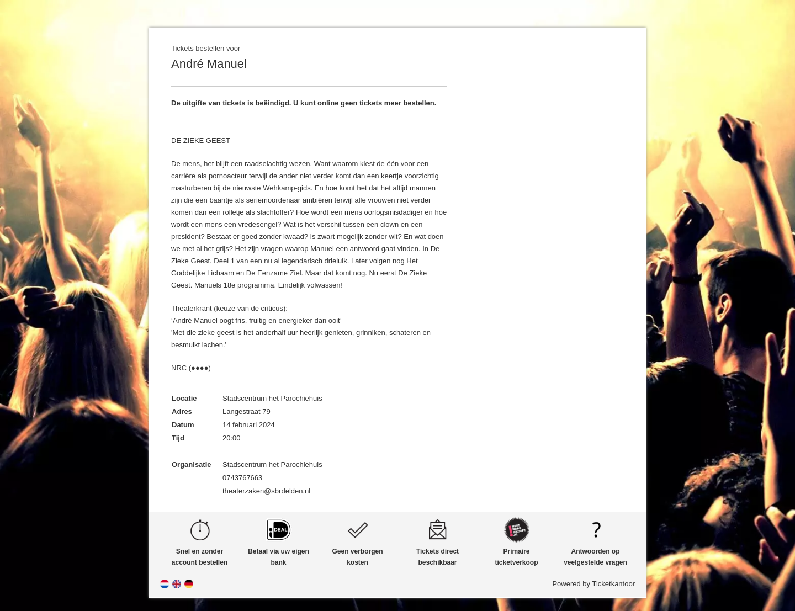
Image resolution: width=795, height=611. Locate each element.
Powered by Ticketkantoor (593, 584)
